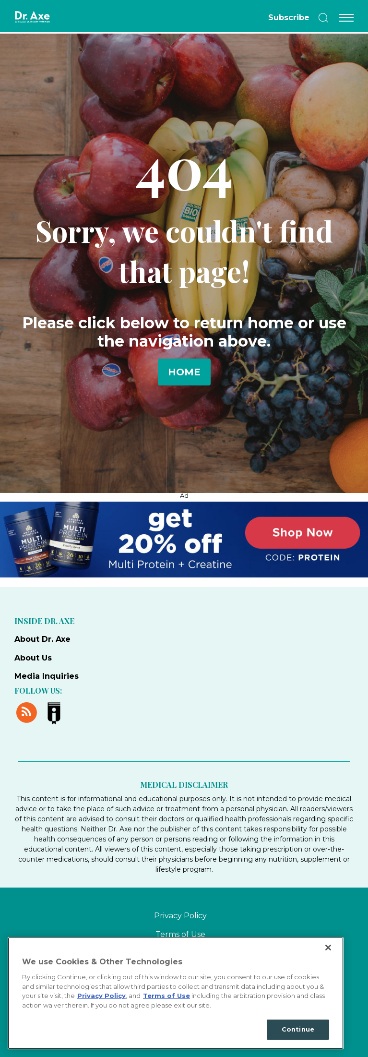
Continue (298, 1029)
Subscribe (288, 17)
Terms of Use (180, 934)
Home (184, 372)
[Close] (328, 947)
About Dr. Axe (42, 639)
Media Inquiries (46, 676)
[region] (176, 993)
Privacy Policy (180, 915)
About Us (33, 657)
